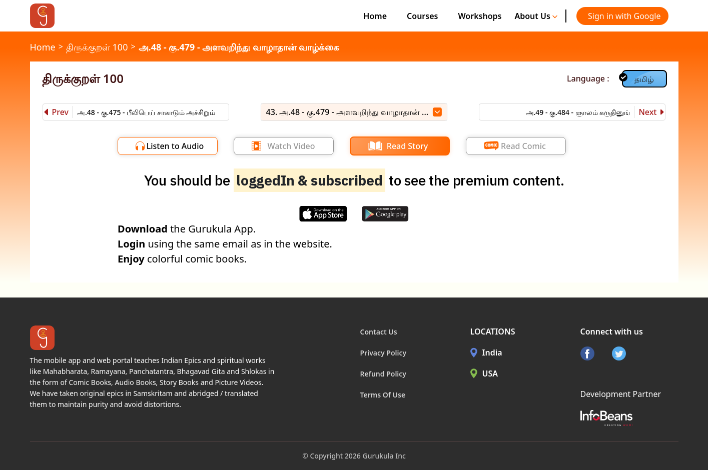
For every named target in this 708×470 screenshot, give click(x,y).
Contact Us (378, 331)
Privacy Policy (383, 353)
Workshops (479, 16)
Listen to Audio (175, 146)
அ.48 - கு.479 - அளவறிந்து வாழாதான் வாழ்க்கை (239, 47)
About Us (535, 16)
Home (375, 16)
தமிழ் (644, 79)
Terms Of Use (383, 395)
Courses (422, 16)
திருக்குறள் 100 (97, 47)
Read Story (407, 146)
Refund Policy (383, 373)
